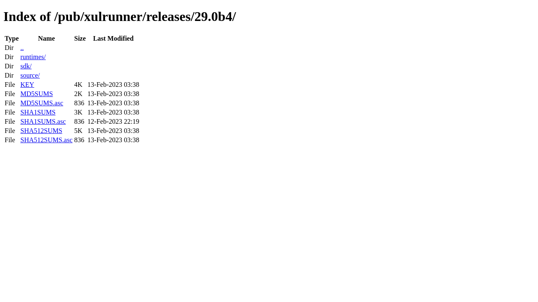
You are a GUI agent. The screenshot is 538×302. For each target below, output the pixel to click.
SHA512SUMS (41, 130)
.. (22, 47)
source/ (30, 75)
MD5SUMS (36, 93)
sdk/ (26, 66)
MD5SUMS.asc (41, 103)
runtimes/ (32, 56)
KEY (27, 84)
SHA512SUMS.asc (46, 139)
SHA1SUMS (37, 112)
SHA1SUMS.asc (43, 121)
